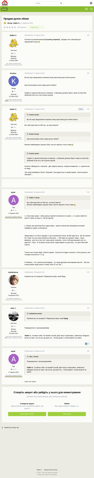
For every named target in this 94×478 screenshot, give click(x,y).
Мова (39, 470)
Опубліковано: (34, 35)
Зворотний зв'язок (50, 470)
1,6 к (13, 326)
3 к (13, 91)
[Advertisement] (51, 184)
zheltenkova (13, 272)
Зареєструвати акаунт (27, 414)
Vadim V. (16, 23)
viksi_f (13, 308)
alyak (13, 192)
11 (13, 290)
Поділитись (22, 27)
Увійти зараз (67, 414)
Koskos (13, 73)
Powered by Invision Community (47, 474)
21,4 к (13, 210)
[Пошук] (46, 3)
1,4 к (13, 53)
